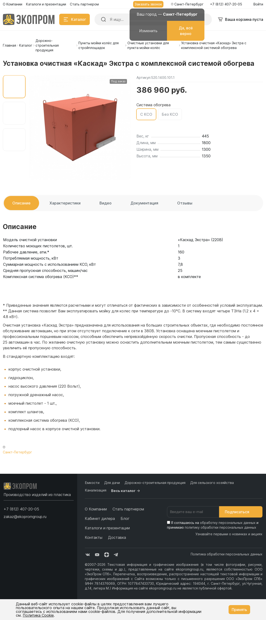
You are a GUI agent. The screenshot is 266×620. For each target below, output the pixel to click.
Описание (21, 203)
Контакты (93, 537)
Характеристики (65, 203)
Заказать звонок (148, 4)
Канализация (95, 490)
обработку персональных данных (228, 523)
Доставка (117, 537)
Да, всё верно (186, 31)
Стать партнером (128, 509)
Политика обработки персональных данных (226, 554)
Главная (9, 45)
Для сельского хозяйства (212, 482)
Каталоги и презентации (107, 528)
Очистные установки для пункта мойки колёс (148, 45)
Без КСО (170, 114)
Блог (125, 518)
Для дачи (112, 482)
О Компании (96, 509)
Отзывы (184, 203)
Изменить (148, 30)
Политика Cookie (38, 615)
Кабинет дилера (100, 518)
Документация (144, 203)
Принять (239, 609)
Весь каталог (126, 491)
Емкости (92, 482)
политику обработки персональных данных (220, 527)
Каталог (25, 45)
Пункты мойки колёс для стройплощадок (98, 45)
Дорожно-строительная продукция (47, 45)
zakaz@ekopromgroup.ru (25, 516)
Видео (105, 203)
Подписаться (241, 512)
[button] (21, 509)
